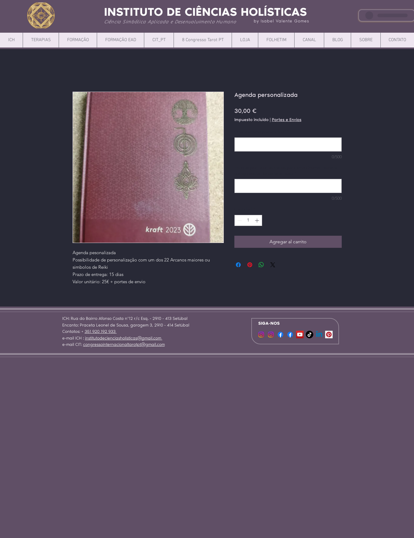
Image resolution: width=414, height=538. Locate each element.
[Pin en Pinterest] (249, 264)
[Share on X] (272, 264)
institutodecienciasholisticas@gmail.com (123, 338)
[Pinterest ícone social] (329, 334)
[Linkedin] (319, 334)
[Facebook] (280, 334)
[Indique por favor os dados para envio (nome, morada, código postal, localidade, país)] (288, 186)
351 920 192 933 (101, 332)
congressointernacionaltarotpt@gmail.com (124, 345)
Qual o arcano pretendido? (261, 131)
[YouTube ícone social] (300, 334)
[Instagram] (271, 334)
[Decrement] (239, 220)
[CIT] (261, 334)
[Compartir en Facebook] (238, 264)
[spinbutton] (248, 220)
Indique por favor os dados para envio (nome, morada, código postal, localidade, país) (286, 170)
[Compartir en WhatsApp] (261, 264)
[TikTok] (309, 334)
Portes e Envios (287, 120)
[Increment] (257, 220)
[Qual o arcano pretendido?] (288, 144)
